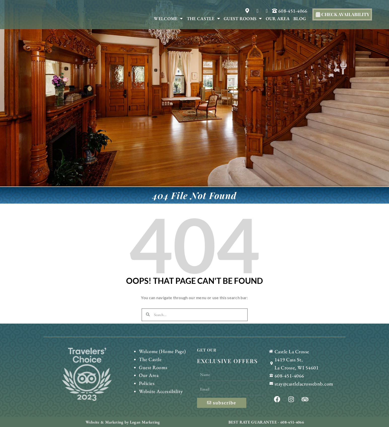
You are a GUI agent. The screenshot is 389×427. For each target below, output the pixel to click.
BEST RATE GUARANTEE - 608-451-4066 (266, 421)
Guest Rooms (243, 18)
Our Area (278, 18)
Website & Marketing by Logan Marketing (123, 421)
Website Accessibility (159, 387)
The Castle (203, 18)
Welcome (168, 18)
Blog (299, 18)
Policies (146, 380)
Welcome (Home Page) (160, 351)
